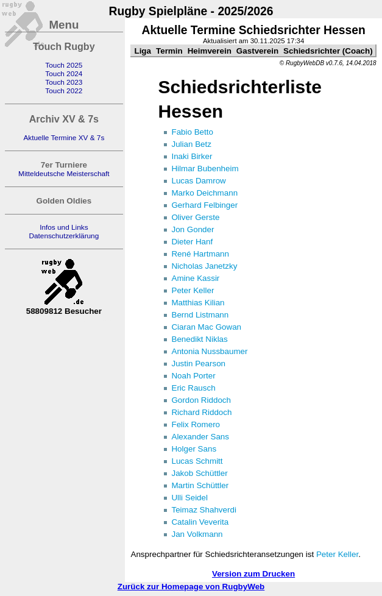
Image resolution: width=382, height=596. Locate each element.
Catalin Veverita (199, 522)
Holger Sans (193, 448)
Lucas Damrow (198, 180)
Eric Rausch (193, 387)
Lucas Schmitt (196, 461)
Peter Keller (192, 290)
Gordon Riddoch (201, 400)
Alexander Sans (200, 436)
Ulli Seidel (189, 497)
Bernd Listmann (199, 314)
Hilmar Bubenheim (204, 168)
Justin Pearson (198, 363)
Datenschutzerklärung (64, 236)
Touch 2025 (63, 65)
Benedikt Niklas (199, 339)
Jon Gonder (192, 229)
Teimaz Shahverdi (203, 509)
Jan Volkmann (196, 534)
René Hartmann (200, 253)
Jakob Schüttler (199, 473)
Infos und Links (64, 227)
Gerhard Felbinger (204, 205)
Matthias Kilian (197, 302)
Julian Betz (191, 144)
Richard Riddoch (201, 412)
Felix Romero (195, 424)
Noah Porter (193, 375)
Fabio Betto (192, 132)
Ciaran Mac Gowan (206, 327)
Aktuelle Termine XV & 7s (63, 137)
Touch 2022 (63, 91)
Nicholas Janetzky (204, 266)
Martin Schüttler (199, 485)
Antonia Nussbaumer (209, 351)
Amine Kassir (195, 278)
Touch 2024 (63, 73)
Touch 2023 (63, 82)
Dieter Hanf (192, 241)
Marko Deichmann (204, 192)
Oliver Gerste (195, 217)
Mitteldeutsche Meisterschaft (64, 173)
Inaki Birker (191, 156)
